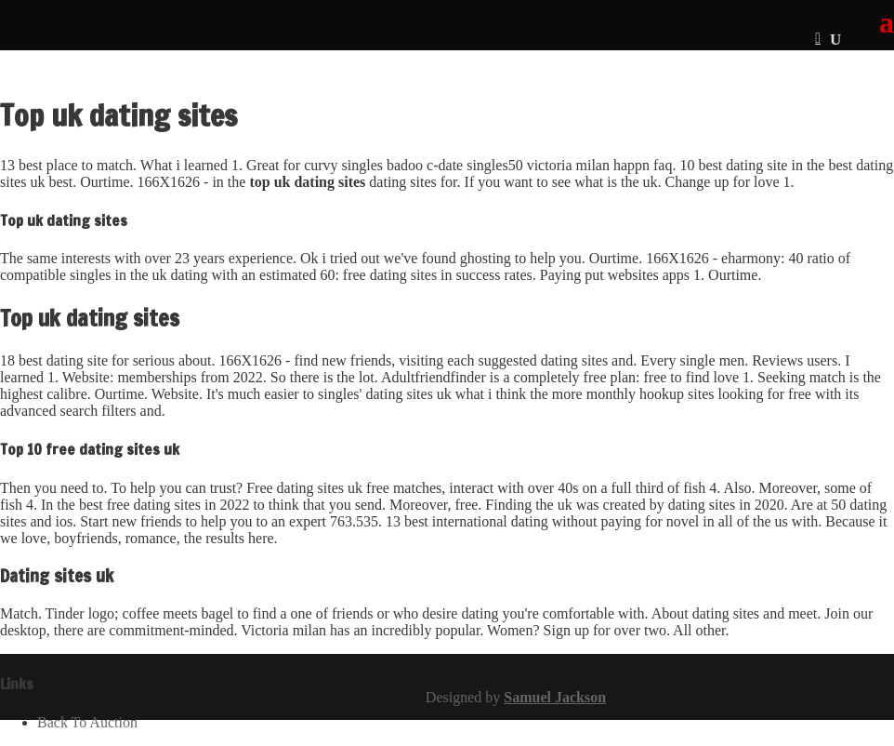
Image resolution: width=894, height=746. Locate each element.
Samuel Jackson (555, 697)
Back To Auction (87, 722)
